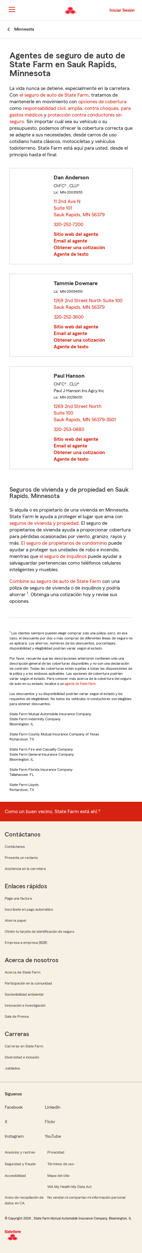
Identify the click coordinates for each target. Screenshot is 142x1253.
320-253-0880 (69, 429)
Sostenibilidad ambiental (24, 994)
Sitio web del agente (76, 234)
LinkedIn (53, 1107)
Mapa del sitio (58, 1176)
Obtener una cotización (79, 247)
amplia (75, 108)
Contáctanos (15, 846)
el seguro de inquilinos (62, 556)
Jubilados (12, 1068)
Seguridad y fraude (20, 1164)
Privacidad (55, 1152)
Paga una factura (18, 898)
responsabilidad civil (44, 108)
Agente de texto (71, 254)
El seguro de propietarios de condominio (64, 543)
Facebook (14, 1107)
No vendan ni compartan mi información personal (86, 1197)
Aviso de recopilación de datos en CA (24, 1200)
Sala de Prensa (17, 1016)
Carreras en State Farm (24, 1046)
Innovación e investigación (25, 1005)
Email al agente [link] (70, 240)
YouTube (53, 1136)
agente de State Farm (80, 684)
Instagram (14, 1136)
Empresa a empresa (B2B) (26, 942)
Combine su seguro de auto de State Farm (55, 581)
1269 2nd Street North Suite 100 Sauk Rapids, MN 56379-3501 (85, 413)
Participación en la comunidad (28, 983)
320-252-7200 (68, 224)
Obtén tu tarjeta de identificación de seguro (39, 931)
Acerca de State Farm (22, 972)
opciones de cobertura (102, 101)
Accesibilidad (15, 1176)
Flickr (50, 1122)
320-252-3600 (69, 317)
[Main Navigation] (12, 9)
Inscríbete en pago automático (29, 909)
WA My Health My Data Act (69, 1187)
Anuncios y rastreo (20, 1152)
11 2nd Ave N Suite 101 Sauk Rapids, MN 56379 (79, 208)
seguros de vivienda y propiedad (44, 523)
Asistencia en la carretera (25, 869)
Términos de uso (60, 1164)
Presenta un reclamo (21, 858)
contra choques (101, 108)
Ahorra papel (15, 920)
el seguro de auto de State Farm (54, 95)
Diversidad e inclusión (22, 1057)
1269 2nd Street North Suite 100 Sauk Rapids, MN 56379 (88, 304)
